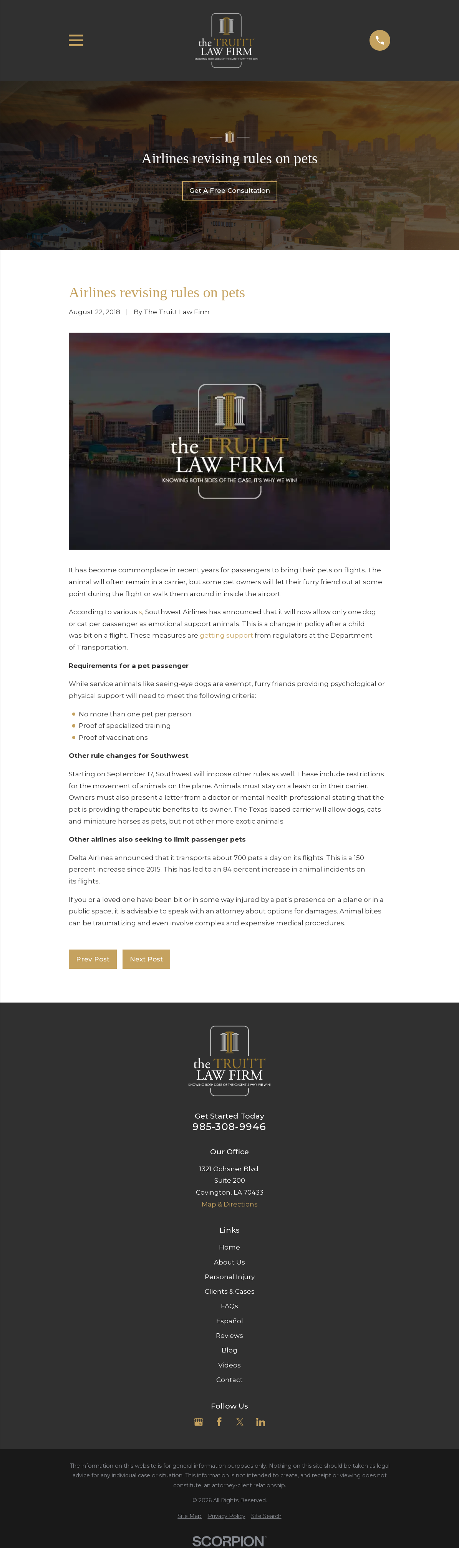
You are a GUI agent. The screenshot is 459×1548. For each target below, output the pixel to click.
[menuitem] (189, 1516)
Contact (229, 1380)
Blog (229, 1350)
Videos (229, 1365)
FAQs (229, 1306)
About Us (229, 1262)
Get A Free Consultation (229, 190)
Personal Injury (230, 1277)
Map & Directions (230, 1204)
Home (229, 1247)
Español (229, 1321)
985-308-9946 (229, 1127)
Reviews (229, 1335)
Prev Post (92, 959)
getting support (226, 635)
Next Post (146, 959)
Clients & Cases (230, 1291)
